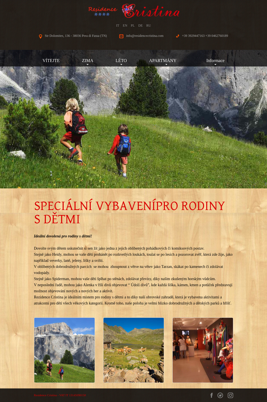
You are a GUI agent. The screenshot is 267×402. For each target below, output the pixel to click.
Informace (215, 60)
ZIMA (87, 60)
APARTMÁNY (166, 60)
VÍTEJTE (51, 60)
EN (125, 25)
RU (148, 25)
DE (140, 25)
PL (133, 25)
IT (117, 25)
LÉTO (121, 60)
